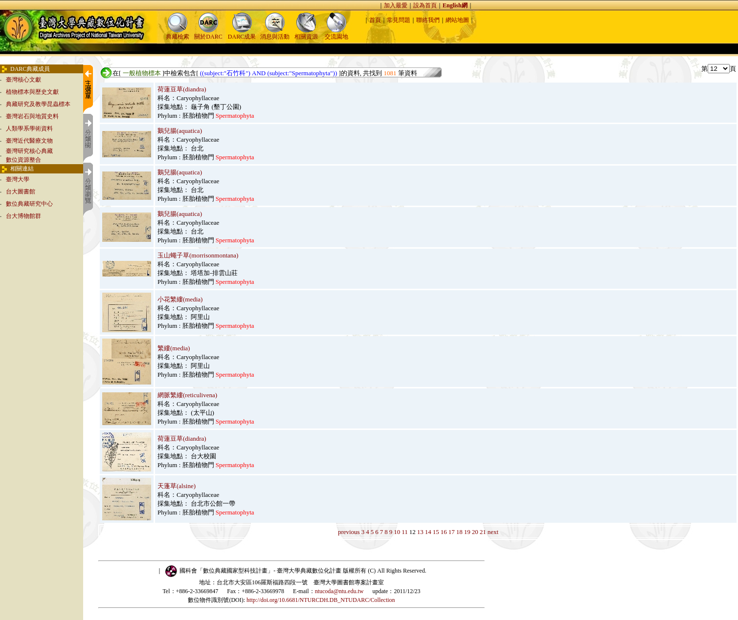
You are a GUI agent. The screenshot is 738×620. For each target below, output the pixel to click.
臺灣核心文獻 (23, 79)
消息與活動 (275, 33)
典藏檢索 (177, 33)
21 (483, 531)
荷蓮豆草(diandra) (181, 89)
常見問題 (398, 20)
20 (475, 531)
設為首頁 (425, 5)
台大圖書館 (20, 191)
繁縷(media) (173, 348)
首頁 (375, 20)
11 (405, 531)
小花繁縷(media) (179, 299)
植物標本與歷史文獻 (32, 91)
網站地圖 (457, 20)
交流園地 (336, 33)
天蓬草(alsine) (176, 486)
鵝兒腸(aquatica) (179, 130)
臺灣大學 (17, 179)
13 (420, 531)
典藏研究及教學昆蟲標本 (38, 104)
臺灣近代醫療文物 (29, 140)
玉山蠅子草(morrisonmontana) (197, 255)
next (493, 531)
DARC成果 (242, 33)
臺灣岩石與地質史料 (32, 116)
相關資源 (306, 33)
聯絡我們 (428, 20)
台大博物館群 (23, 216)
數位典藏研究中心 (29, 203)
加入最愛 (395, 5)
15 (436, 531)
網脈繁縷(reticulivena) (187, 395)
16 (444, 531)
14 (428, 531)
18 (459, 531)
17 (451, 531)
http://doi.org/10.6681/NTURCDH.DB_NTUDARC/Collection (320, 600)
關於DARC (208, 33)
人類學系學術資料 (29, 128)
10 (397, 531)
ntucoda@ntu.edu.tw (339, 591)
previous (349, 531)
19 (467, 531)
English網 (455, 5)
